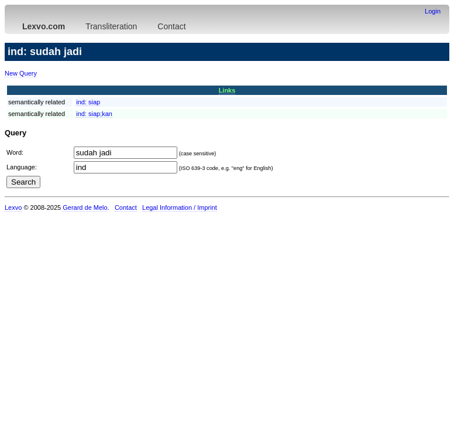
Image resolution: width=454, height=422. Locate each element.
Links (227, 90)
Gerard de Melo (85, 207)
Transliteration (111, 26)
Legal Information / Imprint (179, 207)
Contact (171, 26)
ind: (88, 102)
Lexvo (13, 207)
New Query (21, 73)
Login (433, 11)
